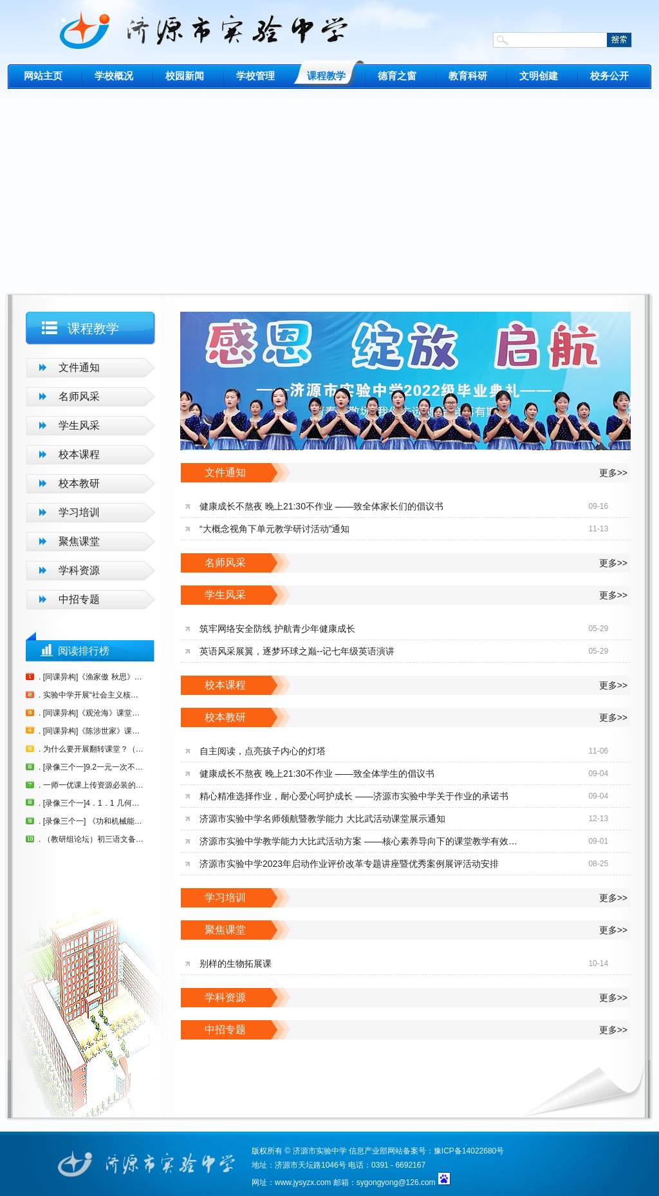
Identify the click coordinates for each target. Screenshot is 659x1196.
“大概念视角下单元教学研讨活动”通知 (274, 529)
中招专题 (79, 599)
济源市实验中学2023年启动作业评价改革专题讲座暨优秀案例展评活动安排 (349, 864)
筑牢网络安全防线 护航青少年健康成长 (277, 628)
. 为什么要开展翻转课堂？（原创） (91, 749)
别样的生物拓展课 (236, 963)
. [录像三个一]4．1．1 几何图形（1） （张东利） (91, 803)
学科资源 (79, 570)
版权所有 (267, 1150)
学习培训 (79, 512)
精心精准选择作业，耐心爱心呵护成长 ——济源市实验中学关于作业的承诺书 (354, 796)
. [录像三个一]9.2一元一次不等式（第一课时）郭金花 (91, 767)
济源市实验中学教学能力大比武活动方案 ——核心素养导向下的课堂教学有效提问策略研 (361, 841)
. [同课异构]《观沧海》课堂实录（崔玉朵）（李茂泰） (91, 712)
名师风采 (79, 396)
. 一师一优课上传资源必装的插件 (91, 785)
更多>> (613, 473)
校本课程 (79, 454)
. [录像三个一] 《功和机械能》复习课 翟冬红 (91, 821)
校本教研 (79, 483)
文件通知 (79, 367)
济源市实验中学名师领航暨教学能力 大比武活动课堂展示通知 (322, 818)
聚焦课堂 (79, 541)
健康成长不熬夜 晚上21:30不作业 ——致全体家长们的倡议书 (321, 506)
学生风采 (79, 425)
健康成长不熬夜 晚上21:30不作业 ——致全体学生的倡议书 (317, 773)
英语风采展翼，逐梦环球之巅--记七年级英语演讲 (297, 651)
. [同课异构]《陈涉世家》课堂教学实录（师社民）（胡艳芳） (91, 731)
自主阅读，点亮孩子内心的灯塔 (263, 751)
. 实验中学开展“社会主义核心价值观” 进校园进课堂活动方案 (91, 694)
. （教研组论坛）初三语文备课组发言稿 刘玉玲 (91, 839)
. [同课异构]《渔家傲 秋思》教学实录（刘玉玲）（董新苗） (91, 676)
